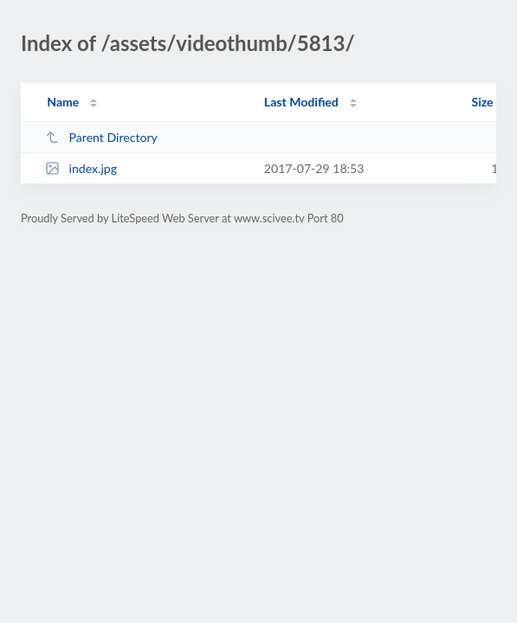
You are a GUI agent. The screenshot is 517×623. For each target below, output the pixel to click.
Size (483, 101)
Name (63, 101)
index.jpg (81, 168)
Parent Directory (101, 137)
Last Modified (301, 101)
